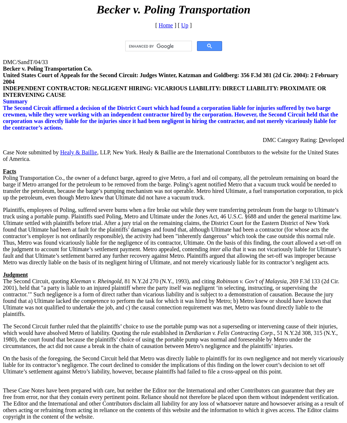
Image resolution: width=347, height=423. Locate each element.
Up (185, 25)
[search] (158, 46)
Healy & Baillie (78, 152)
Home (166, 25)
